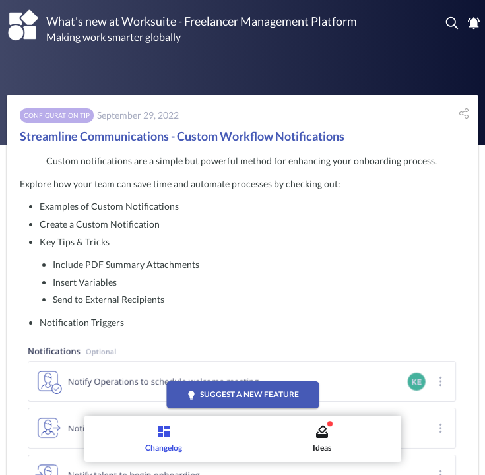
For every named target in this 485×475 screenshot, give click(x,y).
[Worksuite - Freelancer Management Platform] (23, 25)
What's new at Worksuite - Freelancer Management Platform (201, 21)
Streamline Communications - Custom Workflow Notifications (182, 136)
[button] (453, 23)
